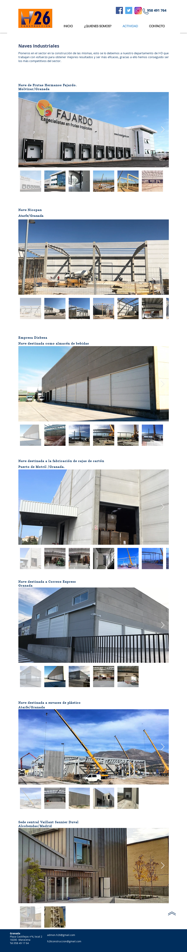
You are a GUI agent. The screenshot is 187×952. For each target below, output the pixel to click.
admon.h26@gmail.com (61, 935)
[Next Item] (163, 129)
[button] (157, 10)
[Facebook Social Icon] (119, 10)
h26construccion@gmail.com (64, 941)
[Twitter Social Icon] (128, 10)
